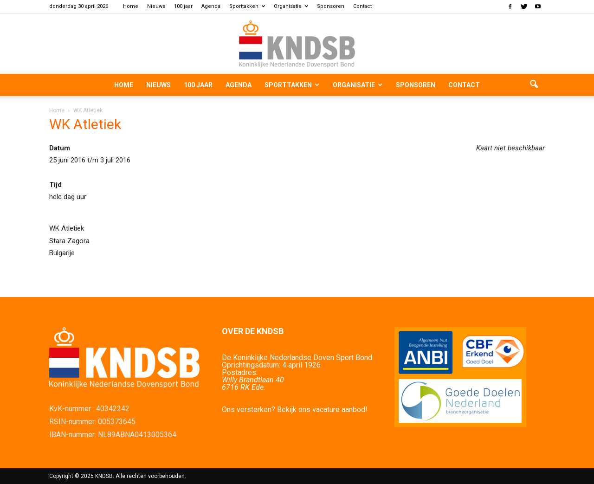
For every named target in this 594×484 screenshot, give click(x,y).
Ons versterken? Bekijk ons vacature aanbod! (295, 409)
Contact (362, 6)
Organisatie (291, 6)
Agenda (210, 6)
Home (130, 6)
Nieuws (156, 6)
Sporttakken (247, 6)
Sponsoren (330, 6)
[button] (534, 85)
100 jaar (183, 6)
